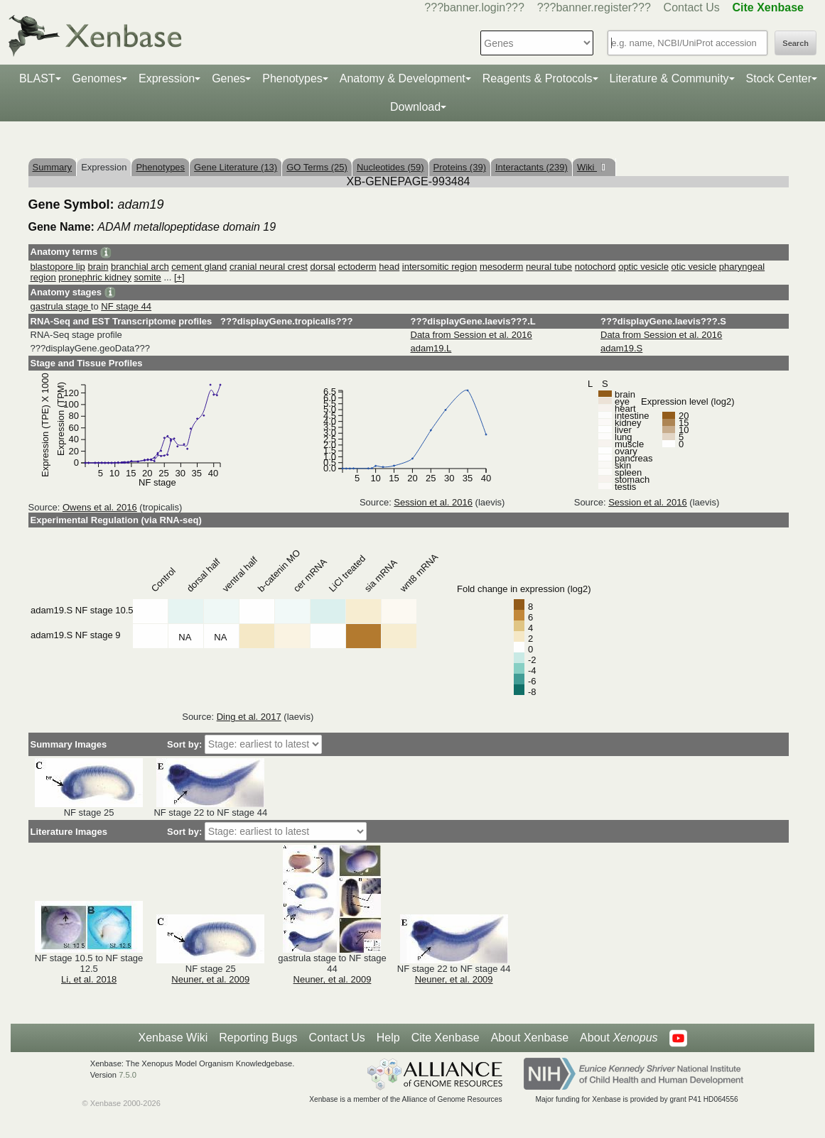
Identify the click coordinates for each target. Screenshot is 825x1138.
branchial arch (140, 266)
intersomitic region (440, 266)
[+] (179, 277)
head (389, 266)
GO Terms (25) (316, 167)
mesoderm (501, 266)
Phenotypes (292, 78)
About (618, 1038)
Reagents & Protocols (537, 78)
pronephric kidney (94, 277)
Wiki (587, 167)
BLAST (37, 78)
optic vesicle (643, 266)
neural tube (549, 266)
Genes (228, 78)
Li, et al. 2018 (89, 979)
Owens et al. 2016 (100, 507)
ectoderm (357, 266)
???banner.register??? (594, 7)
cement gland (199, 266)
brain (97, 266)
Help (388, 1038)
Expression (167, 78)
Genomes (97, 78)
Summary (52, 167)
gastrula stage (61, 306)
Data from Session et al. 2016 (471, 334)
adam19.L (431, 348)
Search (795, 43)
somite (147, 277)
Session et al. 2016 (433, 502)
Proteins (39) (459, 167)
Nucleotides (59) (390, 167)
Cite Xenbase (445, 1038)
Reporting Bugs (258, 1038)
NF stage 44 (126, 306)
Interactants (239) (531, 167)
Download (415, 107)
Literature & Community (669, 78)
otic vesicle (694, 266)
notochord (595, 266)
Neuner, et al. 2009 (210, 979)
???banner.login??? (474, 7)
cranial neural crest (269, 266)
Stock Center (778, 78)
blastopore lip (58, 266)
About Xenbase (529, 1038)
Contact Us (692, 7)
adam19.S (621, 348)
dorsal (322, 266)
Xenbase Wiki (172, 1038)
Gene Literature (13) (235, 167)
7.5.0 (127, 1075)
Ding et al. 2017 (249, 716)
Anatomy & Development (402, 78)
